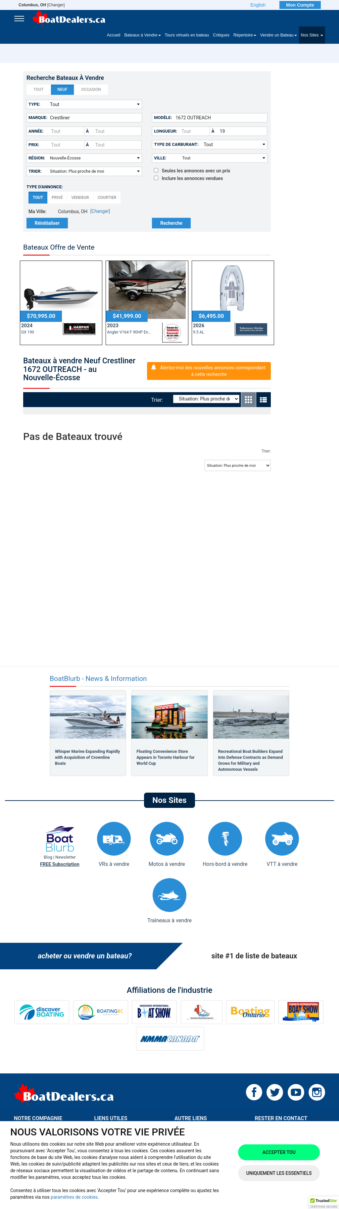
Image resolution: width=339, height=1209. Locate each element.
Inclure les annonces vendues (188, 178)
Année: (35, 131)
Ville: (160, 157)
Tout (38, 89)
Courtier (107, 197)
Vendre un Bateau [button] (278, 35)
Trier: (35, 171)
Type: (34, 104)
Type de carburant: (176, 144)
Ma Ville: (37, 211)
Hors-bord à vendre (225, 844)
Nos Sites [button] (312, 35)
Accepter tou (279, 1152)
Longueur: (165, 131)
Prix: (33, 144)
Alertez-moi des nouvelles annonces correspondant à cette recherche (213, 371)
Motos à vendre (167, 844)
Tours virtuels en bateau (187, 35)
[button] (324, 1202)
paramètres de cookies (74, 1197)
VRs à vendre (114, 844)
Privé (57, 197)
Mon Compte (300, 5)
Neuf (63, 89)
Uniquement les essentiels (279, 1173)
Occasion (91, 89)
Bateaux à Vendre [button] (142, 35)
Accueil (114, 35)
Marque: (37, 117)
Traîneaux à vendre (169, 901)
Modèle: (163, 117)
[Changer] (42, 5)
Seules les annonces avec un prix (192, 170)
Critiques (221, 35)
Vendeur (80, 197)
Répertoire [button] (244, 35)
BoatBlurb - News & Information (98, 679)
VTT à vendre (282, 844)
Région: (36, 157)
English (258, 5)
